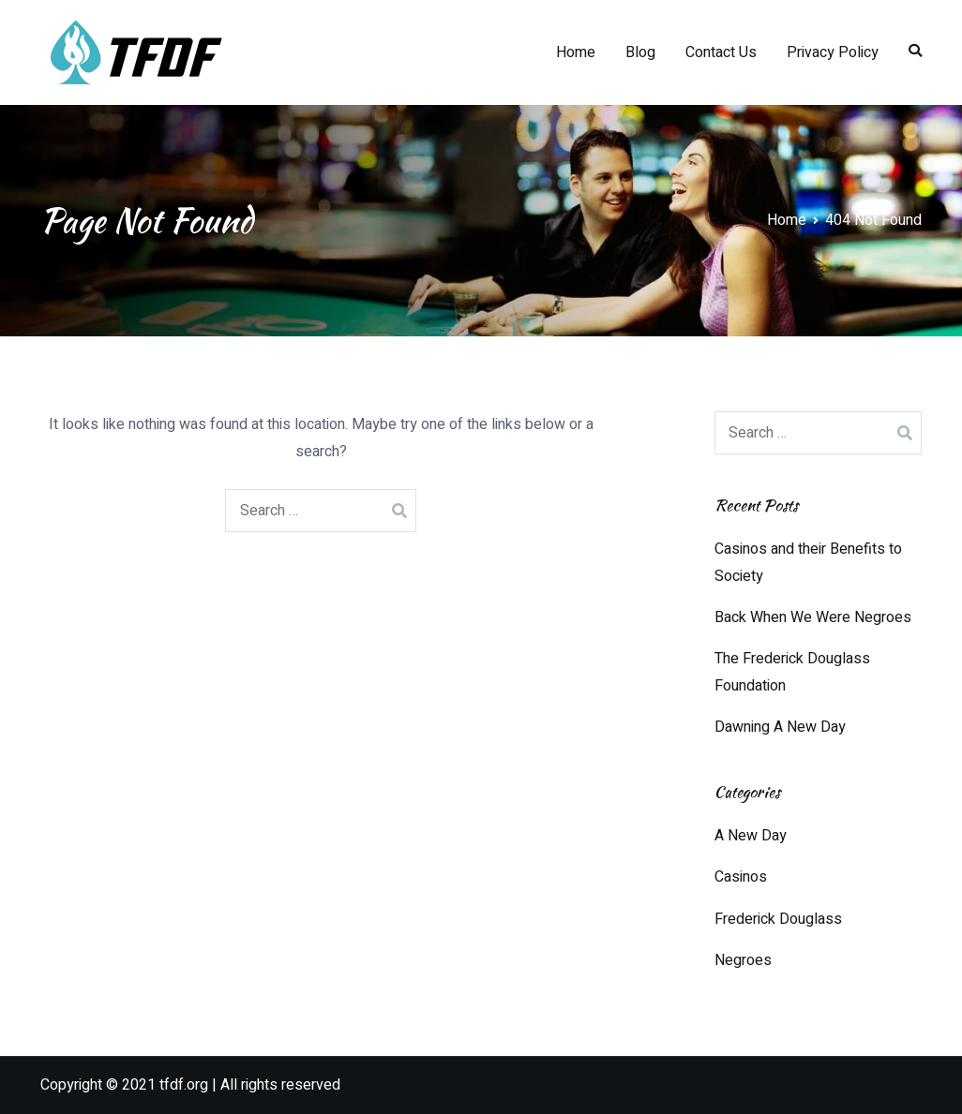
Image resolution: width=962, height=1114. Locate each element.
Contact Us (721, 52)
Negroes (743, 960)
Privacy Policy (833, 52)
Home (575, 52)
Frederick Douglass (778, 919)
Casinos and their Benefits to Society (808, 562)
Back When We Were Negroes (812, 617)
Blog (640, 52)
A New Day (750, 835)
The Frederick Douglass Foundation (792, 672)
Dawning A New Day (780, 727)
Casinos (740, 877)
